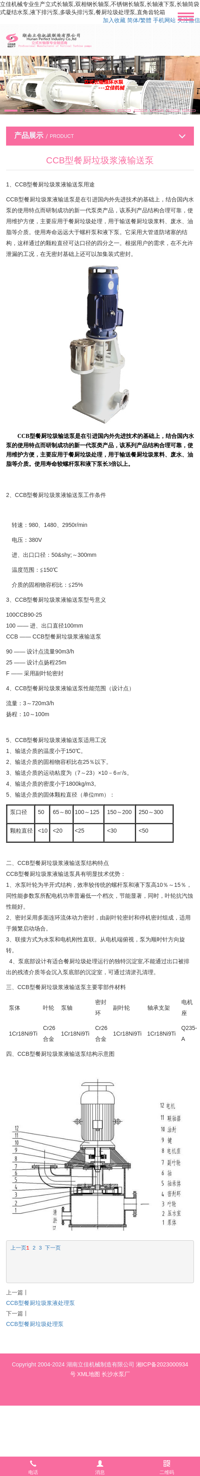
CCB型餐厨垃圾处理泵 (35, 1324)
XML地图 (88, 1374)
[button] (10, 111)
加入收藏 (114, 20)
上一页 (18, 1248)
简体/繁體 (139, 20)
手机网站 (164, 20)
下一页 (53, 1248)
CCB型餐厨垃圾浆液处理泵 (40, 1303)
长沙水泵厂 (116, 1374)
